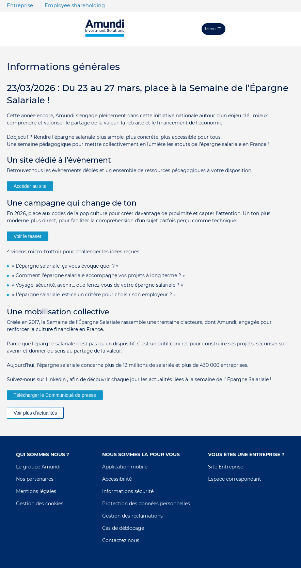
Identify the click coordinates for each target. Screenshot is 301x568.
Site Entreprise (225, 467)
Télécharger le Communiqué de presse (55, 395)
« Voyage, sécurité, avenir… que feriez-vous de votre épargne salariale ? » (97, 285)
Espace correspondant (234, 479)
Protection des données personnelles (146, 503)
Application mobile (124, 467)
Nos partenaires (34, 479)
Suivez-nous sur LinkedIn (36, 379)
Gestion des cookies (39, 503)
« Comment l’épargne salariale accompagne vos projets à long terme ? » (98, 275)
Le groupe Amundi (38, 467)
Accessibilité (117, 479)
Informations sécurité (128, 491)
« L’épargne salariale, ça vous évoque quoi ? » (65, 266)
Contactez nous (120, 540)
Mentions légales (36, 491)
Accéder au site (30, 186)
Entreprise (20, 5)
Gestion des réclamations (132, 516)
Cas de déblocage (123, 528)
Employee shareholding (75, 5)
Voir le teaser (28, 236)
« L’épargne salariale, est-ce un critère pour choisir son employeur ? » (94, 295)
